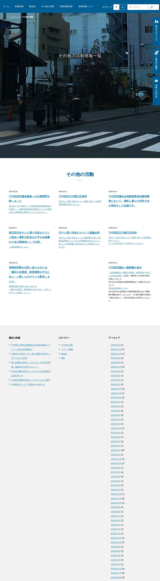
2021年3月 (115, 485)
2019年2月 (115, 560)
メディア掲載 (67, 349)
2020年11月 (116, 498)
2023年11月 (116, 393)
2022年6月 (115, 446)
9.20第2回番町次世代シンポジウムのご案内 (30, 380)
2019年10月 (116, 542)
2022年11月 (116, 428)
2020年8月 (115, 511)
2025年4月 (115, 362)
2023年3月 (115, 415)
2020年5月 (115, 525)
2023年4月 (115, 411)
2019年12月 (116, 538)
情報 (63, 358)
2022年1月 (115, 455)
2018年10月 (116, 577)
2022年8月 (115, 437)
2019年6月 (115, 551)
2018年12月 (116, 569)
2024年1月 (115, 384)
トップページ (14, 17)
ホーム (6, 6)
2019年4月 (115, 555)
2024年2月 (115, 380)
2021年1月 (115, 490)
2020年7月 (115, 516)
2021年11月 (116, 459)
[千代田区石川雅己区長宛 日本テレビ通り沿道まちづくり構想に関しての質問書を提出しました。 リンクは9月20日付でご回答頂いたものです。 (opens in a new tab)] (129, 239)
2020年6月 (115, 520)
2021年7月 (115, 472)
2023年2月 (115, 419)
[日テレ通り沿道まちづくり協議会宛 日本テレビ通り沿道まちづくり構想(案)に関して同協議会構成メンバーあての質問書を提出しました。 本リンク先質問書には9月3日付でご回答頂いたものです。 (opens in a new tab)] (80, 239)
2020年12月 (116, 494)
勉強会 (32, 6)
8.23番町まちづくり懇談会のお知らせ (28, 384)
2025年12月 (116, 349)
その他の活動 (47, 6)
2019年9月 (115, 547)
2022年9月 (115, 433)
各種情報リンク (85, 6)
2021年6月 (115, 476)
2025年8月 (115, 358)
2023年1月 (115, 424)
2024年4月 (115, 371)
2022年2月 (115, 450)
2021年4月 (115, 481)
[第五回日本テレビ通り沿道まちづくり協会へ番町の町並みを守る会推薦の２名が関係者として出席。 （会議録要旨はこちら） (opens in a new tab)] (30, 239)
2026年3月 (115, 345)
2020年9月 (115, 507)
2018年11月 (116, 573)
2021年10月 (116, 463)
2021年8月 (115, 468)
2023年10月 (116, 397)
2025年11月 (116, 354)
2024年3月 (115, 375)
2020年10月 (116, 503)
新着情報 (19, 6)
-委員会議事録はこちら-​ (118, 288)
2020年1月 (115, 533)
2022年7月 (115, 441)
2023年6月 (115, 406)
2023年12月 (116, 389)
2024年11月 (116, 367)
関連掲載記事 (66, 6)
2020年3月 (115, 529)
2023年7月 (115, 402)
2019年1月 (115, 564)
